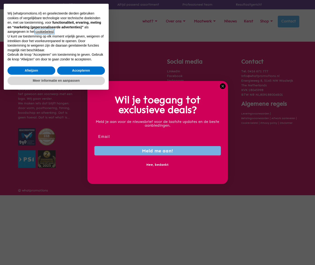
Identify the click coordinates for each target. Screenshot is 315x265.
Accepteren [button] (81, 242)
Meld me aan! (157, 151)
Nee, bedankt (157, 165)
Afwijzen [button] (31, 242)
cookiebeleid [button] (44, 203)
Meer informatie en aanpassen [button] (56, 252)
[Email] (157, 136)
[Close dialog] (223, 86)
